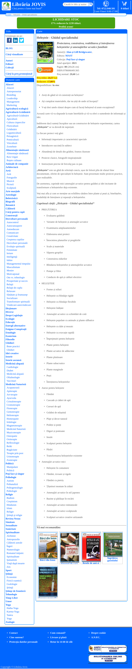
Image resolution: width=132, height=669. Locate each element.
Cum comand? (58, 633)
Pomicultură (13, 139)
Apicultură (12, 119)
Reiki (9, 446)
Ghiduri (10, 343)
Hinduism (11, 505)
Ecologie (10, 318)
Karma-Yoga (13, 611)
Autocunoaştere (14, 225)
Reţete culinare (14, 160)
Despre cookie (98, 633)
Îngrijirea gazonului (112, 559)
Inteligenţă (12, 256)
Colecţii (10, 67)
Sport (9, 570)
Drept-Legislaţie (14, 315)
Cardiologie (12, 367)
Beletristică (11, 198)
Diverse (10, 312)
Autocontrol (12, 222)
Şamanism (12, 560)
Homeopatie (13, 418)
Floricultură (12, 126)
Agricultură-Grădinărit (18, 112)
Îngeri (10, 546)
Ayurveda (11, 398)
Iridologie (11, 422)
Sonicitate (11, 529)
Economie (12, 577)
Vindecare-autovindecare (19, 305)
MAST (68, 55)
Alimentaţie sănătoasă (17, 150)
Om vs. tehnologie (16, 277)
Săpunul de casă (69, 563)
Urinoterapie (13, 456)
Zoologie (10, 622)
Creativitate (12, 236)
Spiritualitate (12, 532)
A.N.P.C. (95, 637)
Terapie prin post (15, 453)
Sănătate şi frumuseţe (17, 294)
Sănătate (10, 522)
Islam (9, 508)
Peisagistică (12, 136)
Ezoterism (11, 336)
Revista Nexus (13, 518)
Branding (11, 95)
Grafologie (12, 584)
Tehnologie (11, 594)
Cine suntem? (16, 637)
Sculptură (11, 187)
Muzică (10, 181)
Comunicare (13, 232)
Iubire (10, 260)
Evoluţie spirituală (16, 246)
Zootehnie (12, 146)
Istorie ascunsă (13, 360)
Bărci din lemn (47, 560)
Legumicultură (14, 132)
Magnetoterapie (14, 425)
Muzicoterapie (14, 432)
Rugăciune (12, 449)
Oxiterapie (12, 439)
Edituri (9, 64)
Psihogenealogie (15, 487)
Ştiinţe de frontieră (16, 591)
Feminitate (12, 250)
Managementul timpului (18, 263)
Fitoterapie (12, 408)
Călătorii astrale (14, 542)
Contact (13, 633)
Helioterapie (13, 415)
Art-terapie (12, 394)
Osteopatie (12, 436)
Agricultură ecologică (17, 108)
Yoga (8, 604)
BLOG (9, 48)
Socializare (12, 298)
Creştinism (12, 501)
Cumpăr (46, 70)
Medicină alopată (15, 363)
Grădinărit (12, 129)
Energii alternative (15, 325)
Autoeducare (13, 229)
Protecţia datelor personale (23, 641)
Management (13, 101)
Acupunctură (13, 387)
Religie (9, 494)
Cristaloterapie (14, 401)
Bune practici (13, 346)
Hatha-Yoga (12, 608)
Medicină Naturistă (16, 384)
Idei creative (12, 353)
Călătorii (10, 208)
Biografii (10, 201)
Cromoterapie (13, 404)
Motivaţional (13, 274)
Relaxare (11, 291)
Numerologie (13, 549)
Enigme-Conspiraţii (16, 329)
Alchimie (11, 536)
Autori (9, 60)
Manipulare (12, 467)
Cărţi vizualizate (14, 54)
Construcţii (11, 215)
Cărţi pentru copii (15, 212)
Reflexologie (13, 442)
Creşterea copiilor (15, 239)
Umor (9, 601)
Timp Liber (12, 597)
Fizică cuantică (14, 580)
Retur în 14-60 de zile (61, 641)
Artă (8, 170)
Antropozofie (13, 539)
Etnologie (11, 332)
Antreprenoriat (14, 91)
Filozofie (10, 339)
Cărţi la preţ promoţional (19, 73)
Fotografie (12, 177)
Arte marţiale (13, 191)
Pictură (10, 184)
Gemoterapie (13, 411)
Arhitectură (12, 167)
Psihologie (11, 477)
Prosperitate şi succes (17, 281)
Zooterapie (12, 460)
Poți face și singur (75, 59)
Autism (10, 480)
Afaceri (9, 84)
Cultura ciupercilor (16, 122)
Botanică (10, 205)
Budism (10, 498)
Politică (10, 463)
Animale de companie (17, 163)
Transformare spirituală (18, 301)
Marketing (12, 105)
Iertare (10, 253)
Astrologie (11, 194)
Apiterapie (12, 391)
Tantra (10, 615)
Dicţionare (11, 308)
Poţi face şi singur (15, 473)
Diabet (10, 370)
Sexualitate (11, 525)
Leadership (12, 98)
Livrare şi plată (58, 637)
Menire (10, 270)
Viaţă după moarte (16, 563)
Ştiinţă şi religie (14, 515)
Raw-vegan (12, 156)
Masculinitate (13, 267)
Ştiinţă (9, 573)
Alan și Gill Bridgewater (79, 52)
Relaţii (10, 284)
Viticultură (12, 143)
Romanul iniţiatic (15, 553)
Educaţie (10, 322)
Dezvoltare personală (17, 218)
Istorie (9, 356)
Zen (8, 566)
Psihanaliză (12, 484)
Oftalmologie (13, 377)
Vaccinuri (11, 380)
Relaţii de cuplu (14, 287)
